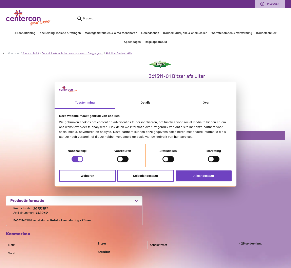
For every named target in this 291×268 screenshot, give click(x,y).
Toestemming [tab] (85, 102)
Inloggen (273, 3)
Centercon (14, 53)
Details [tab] (145, 102)
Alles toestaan (203, 176)
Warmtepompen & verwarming (231, 33)
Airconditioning (25, 33)
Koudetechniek (266, 33)
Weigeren (87, 176)
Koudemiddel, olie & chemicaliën (185, 33)
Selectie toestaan (145, 176)
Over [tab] (206, 102)
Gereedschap (150, 33)
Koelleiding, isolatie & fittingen (60, 33)
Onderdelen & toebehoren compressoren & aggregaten (72, 53)
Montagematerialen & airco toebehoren (111, 33)
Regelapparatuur (156, 41)
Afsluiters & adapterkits (118, 53)
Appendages (132, 41)
